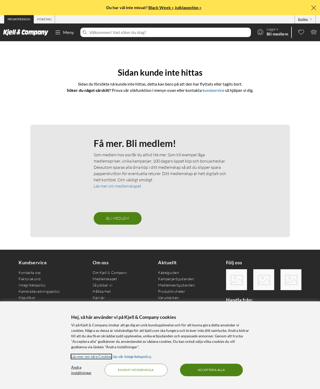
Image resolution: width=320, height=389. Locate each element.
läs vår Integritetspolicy (132, 356)
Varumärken (168, 297)
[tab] (19, 19)
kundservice (213, 90)
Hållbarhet (102, 291)
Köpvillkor (27, 297)
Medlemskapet (105, 279)
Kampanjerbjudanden (176, 279)
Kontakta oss (30, 272)
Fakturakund (30, 279)
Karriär (99, 297)
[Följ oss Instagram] (263, 279)
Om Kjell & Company (110, 272)
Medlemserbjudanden (176, 285)
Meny (64, 32)
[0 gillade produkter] (301, 32)
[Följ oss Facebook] (236, 279)
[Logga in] (272, 32)
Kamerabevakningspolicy (39, 291)
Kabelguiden (168, 272)
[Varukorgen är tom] (313, 32)
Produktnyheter (171, 291)
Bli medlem (117, 218)
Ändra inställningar (81, 370)
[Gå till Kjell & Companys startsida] (27, 32)
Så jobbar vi (102, 285)
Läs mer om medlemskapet (117, 186)
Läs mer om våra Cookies (91, 356)
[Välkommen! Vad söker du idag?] (169, 32)
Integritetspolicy (32, 285)
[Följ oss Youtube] (290, 279)
